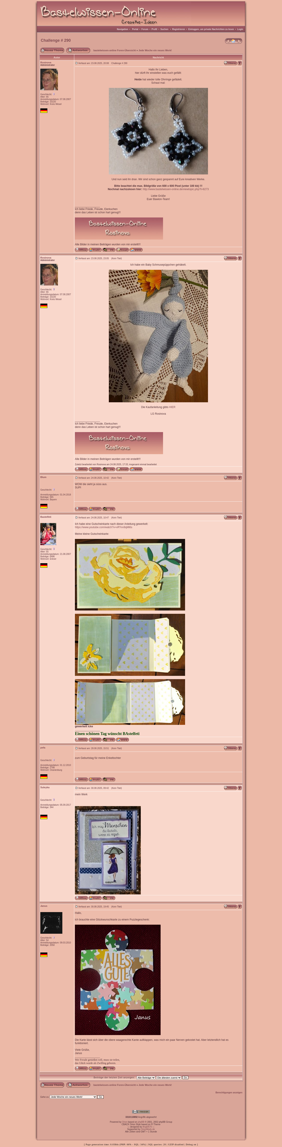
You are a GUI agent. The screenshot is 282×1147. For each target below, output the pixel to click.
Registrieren (178, 29)
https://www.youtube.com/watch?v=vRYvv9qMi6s (103, 527)
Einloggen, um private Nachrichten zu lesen (211, 29)
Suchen (164, 29)
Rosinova (45, 62)
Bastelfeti (45, 517)
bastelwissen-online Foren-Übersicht (114, 50)
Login (240, 29)
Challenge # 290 (56, 40)
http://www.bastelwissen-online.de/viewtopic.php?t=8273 (176, 189)
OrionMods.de (148, 1129)
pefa (42, 747)
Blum (43, 477)
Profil (154, 29)
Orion (124, 1122)
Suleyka (45, 787)
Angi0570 (147, 1127)
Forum (144, 29)
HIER (172, 407)
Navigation (122, 29)
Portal (135, 29)
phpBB (141, 1122)
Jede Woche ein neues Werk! (155, 50)
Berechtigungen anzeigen (228, 1092)
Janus (43, 906)
